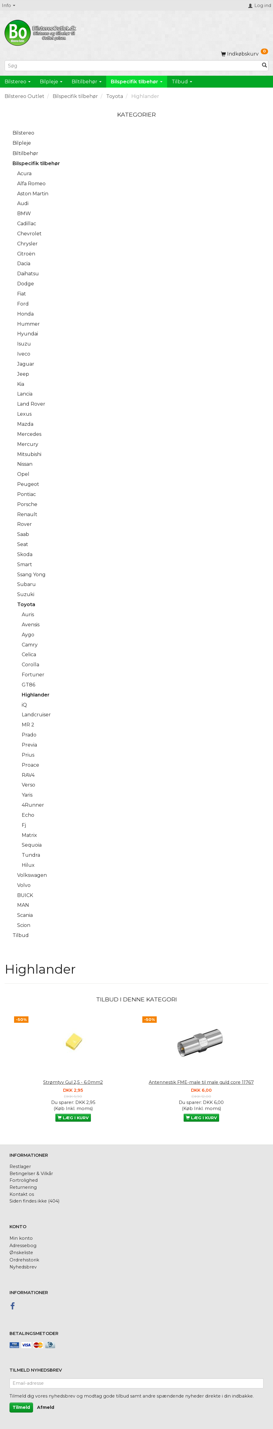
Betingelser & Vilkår (31, 1173)
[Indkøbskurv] (244, 54)
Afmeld (45, 1407)
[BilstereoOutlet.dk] (41, 31)
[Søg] (264, 65)
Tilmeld (21, 1407)
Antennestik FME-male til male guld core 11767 (201, 1082)
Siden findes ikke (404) (34, 1201)
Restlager (20, 1166)
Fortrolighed (23, 1180)
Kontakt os (21, 1194)
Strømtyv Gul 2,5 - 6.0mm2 (73, 1082)
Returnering (23, 1187)
